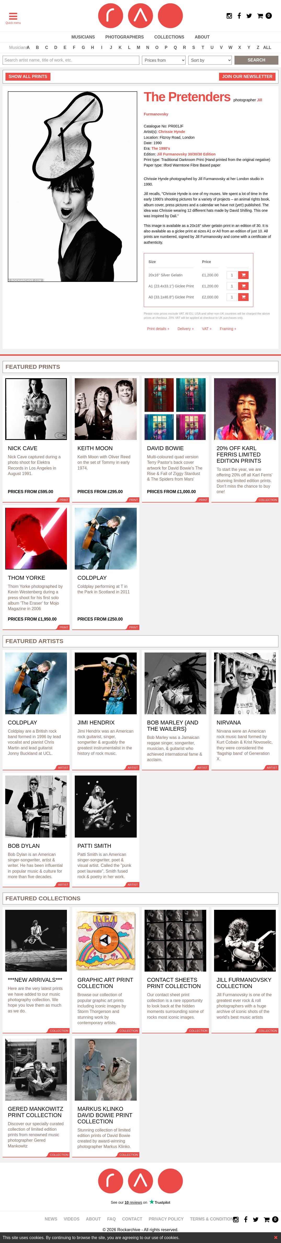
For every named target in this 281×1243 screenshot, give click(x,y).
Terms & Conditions (213, 1219)
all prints (28, 76)
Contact (132, 1219)
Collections (169, 37)
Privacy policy (166, 1219)
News (51, 1219)
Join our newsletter (247, 76)
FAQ (111, 1219)
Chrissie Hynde (171, 132)
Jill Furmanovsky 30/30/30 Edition (186, 154)
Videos (71, 1219)
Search (256, 60)
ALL (267, 47)
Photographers (124, 37)
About (202, 37)
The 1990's (161, 148)
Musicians (83, 37)
